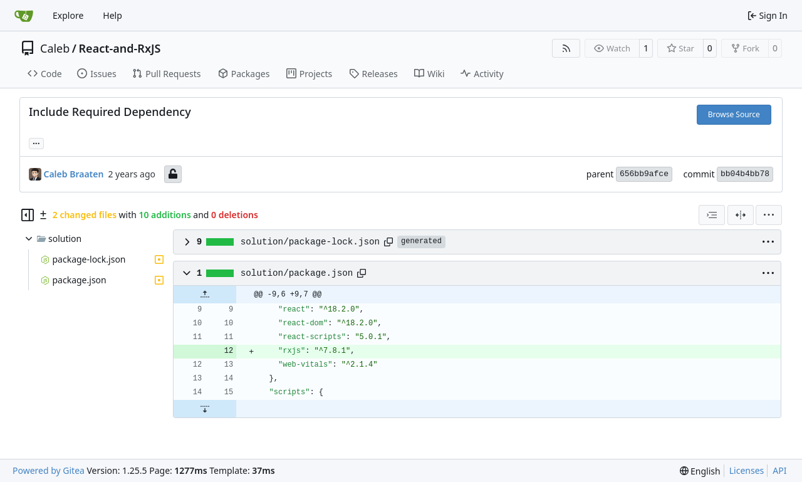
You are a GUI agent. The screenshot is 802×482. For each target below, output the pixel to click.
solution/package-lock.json (310, 242)
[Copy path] (388, 242)
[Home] (23, 15)
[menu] (769, 215)
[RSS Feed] (566, 48)
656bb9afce (644, 174)
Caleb (55, 48)
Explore (68, 15)
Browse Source (734, 114)
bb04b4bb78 (745, 174)
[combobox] (712, 215)
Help (112, 15)
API (779, 470)
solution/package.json (297, 273)
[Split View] (740, 215)
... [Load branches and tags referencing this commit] (36, 142)
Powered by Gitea (49, 470)
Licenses (746, 470)
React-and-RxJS (120, 48)
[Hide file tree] (27, 215)
